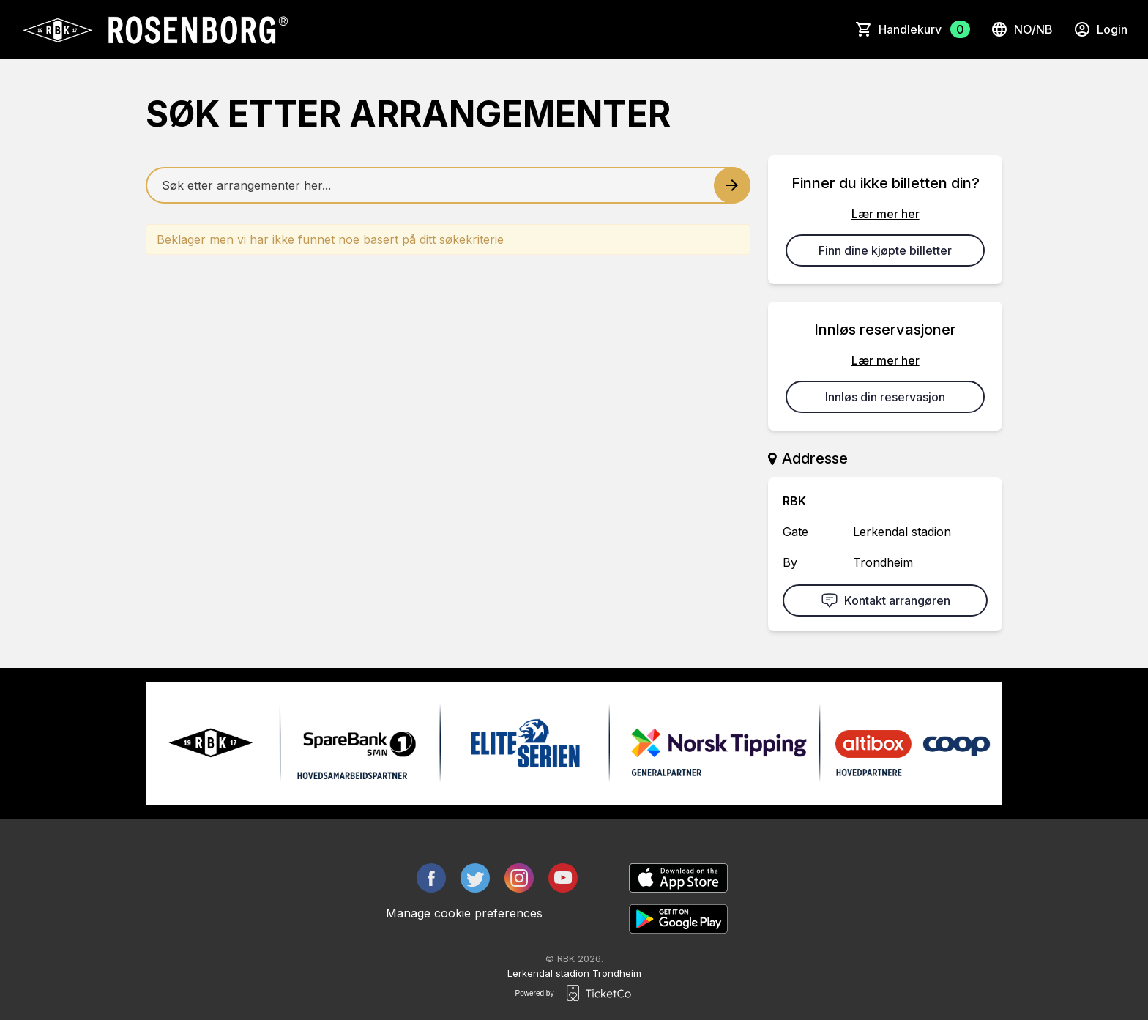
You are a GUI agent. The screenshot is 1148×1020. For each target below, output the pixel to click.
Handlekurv (924, 29)
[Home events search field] (448, 185)
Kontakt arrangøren (885, 600)
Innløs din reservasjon (885, 397)
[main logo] (154, 29)
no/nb (1022, 29)
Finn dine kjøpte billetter (885, 250)
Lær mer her (885, 213)
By (790, 562)
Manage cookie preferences (464, 913)
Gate (795, 531)
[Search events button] (732, 185)
